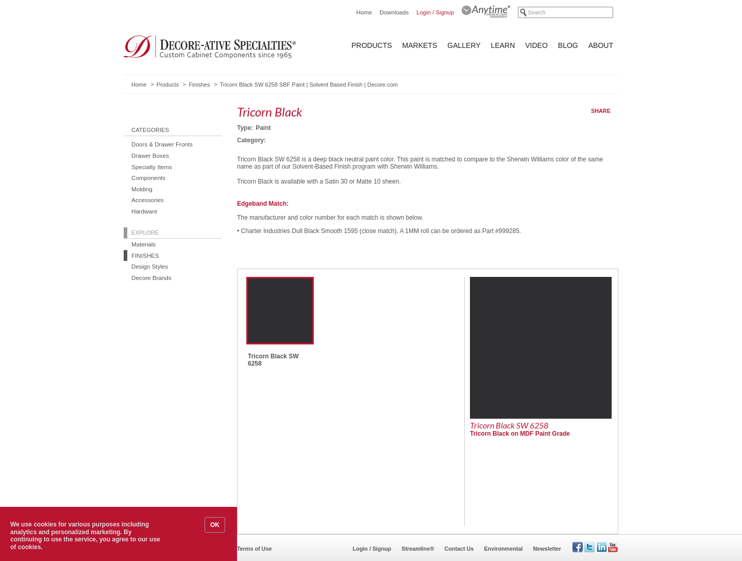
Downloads (394, 12)
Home (364, 12)
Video (536, 45)
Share (601, 111)
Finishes (199, 84)
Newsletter (547, 549)
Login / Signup (435, 12)
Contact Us (459, 549)
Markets (419, 45)
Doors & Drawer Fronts (162, 144)
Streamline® (417, 549)
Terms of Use (254, 549)
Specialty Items (151, 166)
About (600, 45)
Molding (142, 189)
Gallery (463, 45)
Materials (143, 244)
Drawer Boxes (150, 155)
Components (148, 177)
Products (371, 45)
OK (215, 525)
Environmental (503, 549)
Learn (503, 45)
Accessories (147, 199)
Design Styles (149, 266)
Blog (568, 45)
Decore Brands (151, 277)
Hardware (144, 211)
